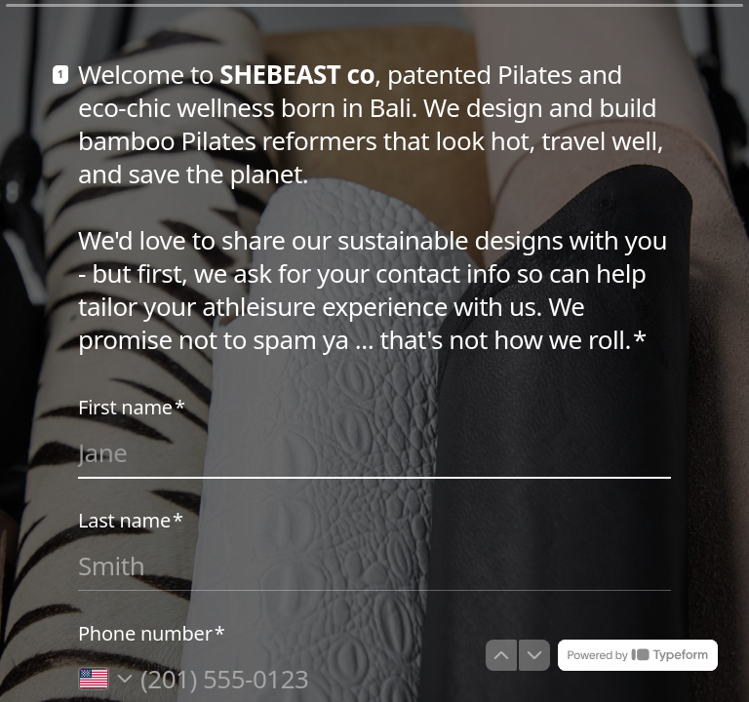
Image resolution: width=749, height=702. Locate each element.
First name (131, 407)
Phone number (151, 633)
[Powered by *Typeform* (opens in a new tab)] (638, 655)
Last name (130, 520)
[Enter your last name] (374, 565)
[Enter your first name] (374, 452)
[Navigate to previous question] (501, 655)
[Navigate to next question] (534, 655)
